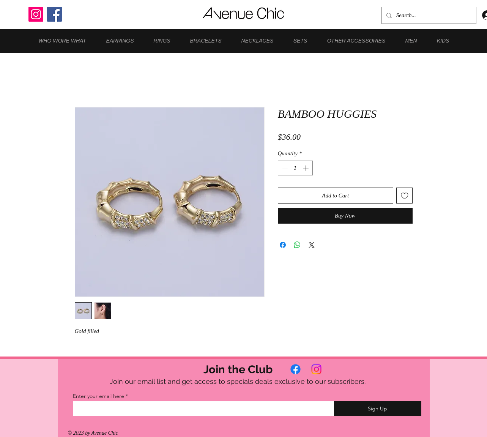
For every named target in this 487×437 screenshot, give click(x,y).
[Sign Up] (377, 408)
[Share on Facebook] (282, 244)
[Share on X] (311, 244)
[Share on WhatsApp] (297, 244)
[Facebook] (54, 14)
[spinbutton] (295, 168)
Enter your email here (98, 396)
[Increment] (306, 168)
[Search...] (428, 15)
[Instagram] (35, 14)
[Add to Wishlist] (404, 196)
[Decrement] (284, 168)
